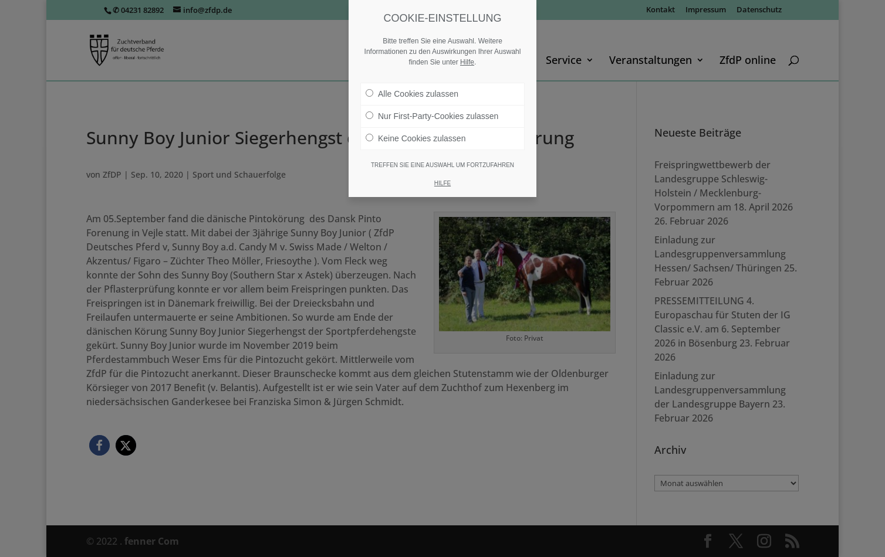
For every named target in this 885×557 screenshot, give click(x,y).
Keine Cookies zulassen (415, 138)
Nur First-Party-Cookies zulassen (432, 116)
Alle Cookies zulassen (412, 94)
